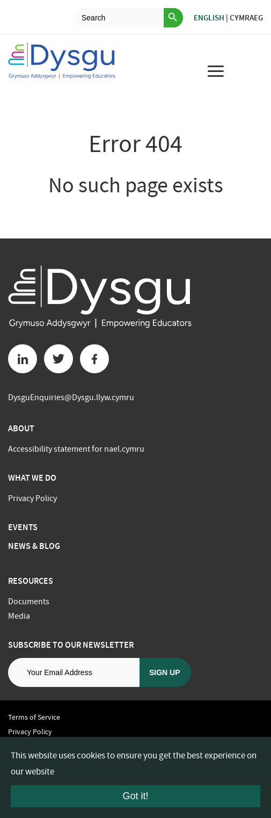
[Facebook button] (94, 358)
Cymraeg (246, 17)
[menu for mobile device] (216, 71)
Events (23, 527)
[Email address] (74, 672)
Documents (28, 601)
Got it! (135, 796)
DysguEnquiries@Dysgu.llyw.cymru (71, 397)
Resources (30, 581)
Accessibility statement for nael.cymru (76, 449)
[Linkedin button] (22, 358)
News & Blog (34, 546)
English (209, 17)
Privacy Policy (32, 498)
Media (19, 616)
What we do (32, 477)
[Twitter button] (58, 358)
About (21, 428)
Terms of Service (34, 717)
